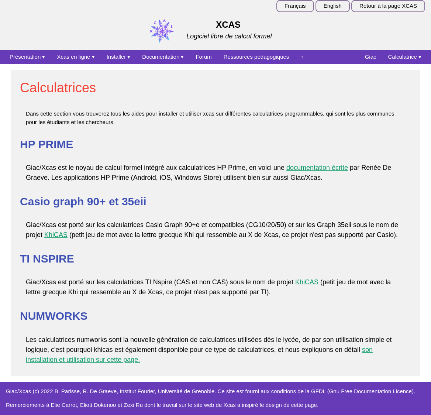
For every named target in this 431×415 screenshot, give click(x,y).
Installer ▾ (119, 57)
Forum (203, 57)
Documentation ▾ (163, 57)
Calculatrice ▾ (404, 57)
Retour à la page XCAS (388, 6)
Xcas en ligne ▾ (75, 57)
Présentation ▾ (27, 57)
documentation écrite (317, 167)
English (333, 6)
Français (295, 6)
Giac (370, 57)
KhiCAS (56, 235)
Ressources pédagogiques (256, 57)
